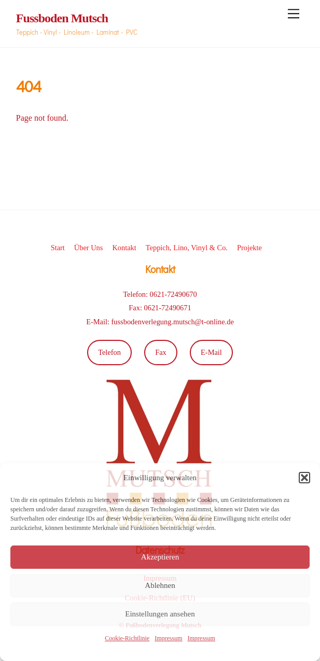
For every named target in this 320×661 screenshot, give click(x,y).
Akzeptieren (160, 557)
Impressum (168, 638)
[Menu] (293, 14)
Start (58, 247)
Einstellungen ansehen (160, 614)
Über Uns (88, 247)
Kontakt (124, 247)
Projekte (249, 247)
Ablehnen (160, 585)
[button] (304, 477)
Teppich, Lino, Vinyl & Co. (187, 247)
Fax (160, 352)
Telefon (109, 352)
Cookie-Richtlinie (127, 638)
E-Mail (211, 352)
